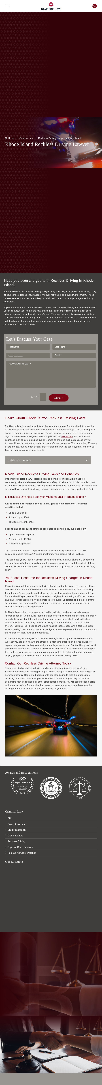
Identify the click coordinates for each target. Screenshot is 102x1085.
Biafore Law (67, 436)
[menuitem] (7, 6)
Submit (57, 398)
